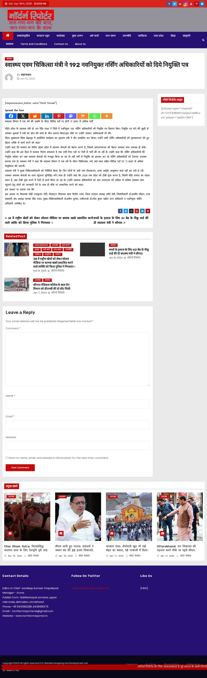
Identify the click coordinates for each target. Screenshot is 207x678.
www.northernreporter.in (32, 616)
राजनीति (127, 35)
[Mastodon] (70, 116)
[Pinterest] (59, 116)
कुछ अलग (77, 35)
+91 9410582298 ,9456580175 (30, 606)
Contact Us (61, 44)
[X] (23, 116)
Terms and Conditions (33, 44)
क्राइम (37, 249)
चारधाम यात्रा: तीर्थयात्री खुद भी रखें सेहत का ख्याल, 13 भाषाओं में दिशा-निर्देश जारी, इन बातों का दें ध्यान (127, 550)
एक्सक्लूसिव (23, 35)
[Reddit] (35, 116)
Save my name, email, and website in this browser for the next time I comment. (58, 458)
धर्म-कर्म (94, 35)
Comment (13, 328)
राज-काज (111, 35)
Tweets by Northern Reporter (90, 588)
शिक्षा (173, 35)
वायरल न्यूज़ (43, 35)
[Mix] (82, 116)
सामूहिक (48, 254)
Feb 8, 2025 (40, 270)
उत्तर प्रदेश (158, 35)
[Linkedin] (47, 116)
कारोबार (61, 35)
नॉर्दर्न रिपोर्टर (26, 75)
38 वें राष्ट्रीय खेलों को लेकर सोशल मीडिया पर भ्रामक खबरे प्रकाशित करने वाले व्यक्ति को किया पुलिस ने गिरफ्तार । (49, 220)
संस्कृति (186, 35)
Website (11, 437)
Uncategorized (41, 245)
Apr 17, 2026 (116, 556)
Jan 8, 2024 (116, 257)
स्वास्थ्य (9, 44)
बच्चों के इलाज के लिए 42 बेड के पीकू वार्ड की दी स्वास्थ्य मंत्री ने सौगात (121, 220)
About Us (80, 44)
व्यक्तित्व (142, 35)
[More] (106, 116)
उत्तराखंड (55, 245)
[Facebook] (11, 116)
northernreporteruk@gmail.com (32, 611)
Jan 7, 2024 (40, 292)
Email (10, 416)
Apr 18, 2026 (15, 556)
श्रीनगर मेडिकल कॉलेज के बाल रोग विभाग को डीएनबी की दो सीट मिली (51, 287)
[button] (203, 40)
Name (10, 396)
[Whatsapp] (94, 116)
